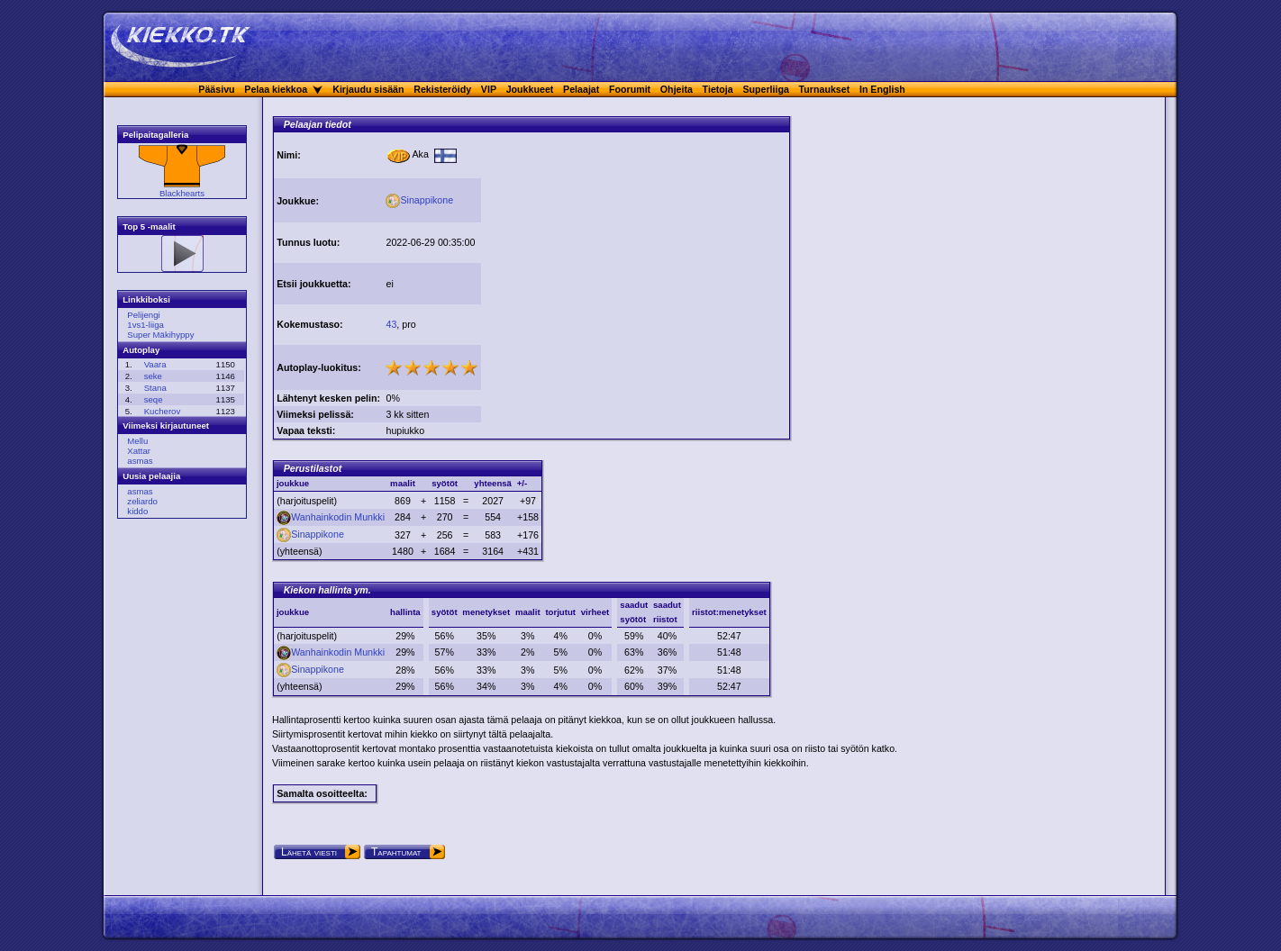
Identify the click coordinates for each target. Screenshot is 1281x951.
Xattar (138, 451)
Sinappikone (419, 200)
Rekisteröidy (442, 89)
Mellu (137, 441)
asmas (139, 461)
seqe (153, 399)
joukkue (293, 612)
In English (882, 89)
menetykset (486, 612)
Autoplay (141, 350)
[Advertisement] (635, 259)
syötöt (445, 612)
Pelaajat (581, 89)
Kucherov (162, 411)
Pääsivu (216, 89)
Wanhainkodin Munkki (331, 517)
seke (153, 376)
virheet (595, 612)
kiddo (137, 511)
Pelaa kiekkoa (275, 89)
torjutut (560, 612)
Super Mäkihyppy (160, 335)
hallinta (405, 612)
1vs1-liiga (145, 325)
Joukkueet (530, 89)
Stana (155, 388)
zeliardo (142, 501)
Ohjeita (676, 89)
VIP (488, 89)
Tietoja (718, 89)
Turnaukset (824, 89)
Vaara (155, 364)
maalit (528, 612)
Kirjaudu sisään (368, 89)
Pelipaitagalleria (155, 135)
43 (391, 324)
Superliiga (765, 89)
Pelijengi (143, 315)
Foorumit (629, 89)
